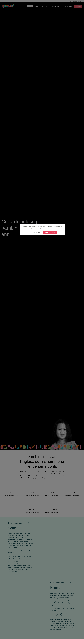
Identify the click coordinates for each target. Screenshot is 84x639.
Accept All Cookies (49, 232)
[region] (42, 229)
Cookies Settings (35, 232)
